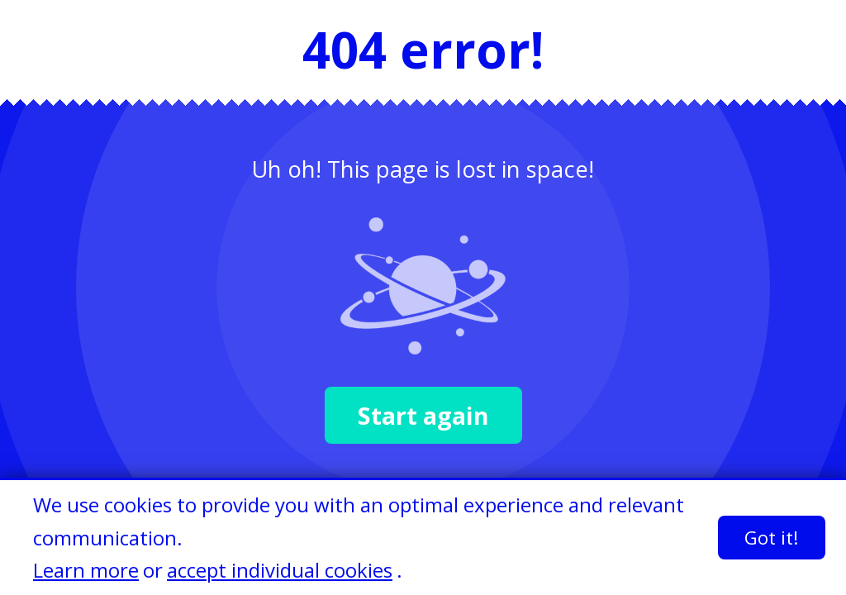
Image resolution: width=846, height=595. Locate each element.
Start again (423, 415)
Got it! (771, 537)
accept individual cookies (279, 569)
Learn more (86, 569)
